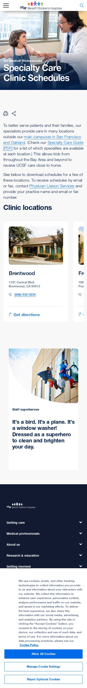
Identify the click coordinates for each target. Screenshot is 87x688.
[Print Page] (5, 113)
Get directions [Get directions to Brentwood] (24, 314)
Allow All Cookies (43, 655)
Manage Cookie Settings (43, 668)
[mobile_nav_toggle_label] (6, 5)
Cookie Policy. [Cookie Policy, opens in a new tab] (29, 647)
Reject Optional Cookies (43, 681)
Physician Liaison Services (51, 185)
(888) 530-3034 (25, 294)
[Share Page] (13, 113)
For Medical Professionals (23, 61)
